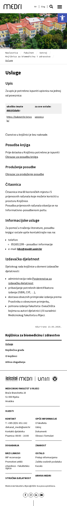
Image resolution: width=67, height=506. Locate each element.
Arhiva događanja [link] (15, 362)
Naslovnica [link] (11, 52)
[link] (62, 18)
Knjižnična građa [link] (14, 350)
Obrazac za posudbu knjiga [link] (21, 157)
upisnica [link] (39, 116)
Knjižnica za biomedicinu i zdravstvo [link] (27, 56)
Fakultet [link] (29, 52)
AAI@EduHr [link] (13, 110)
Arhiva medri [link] (43, 475)
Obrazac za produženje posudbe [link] (24, 174)
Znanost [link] (40, 445)
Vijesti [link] (9, 411)
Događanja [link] (12, 445)
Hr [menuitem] (35, 7)
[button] (51, 6)
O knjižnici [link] (11, 356)
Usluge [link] (9, 344)
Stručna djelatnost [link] (18, 478)
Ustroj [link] (43, 52)
